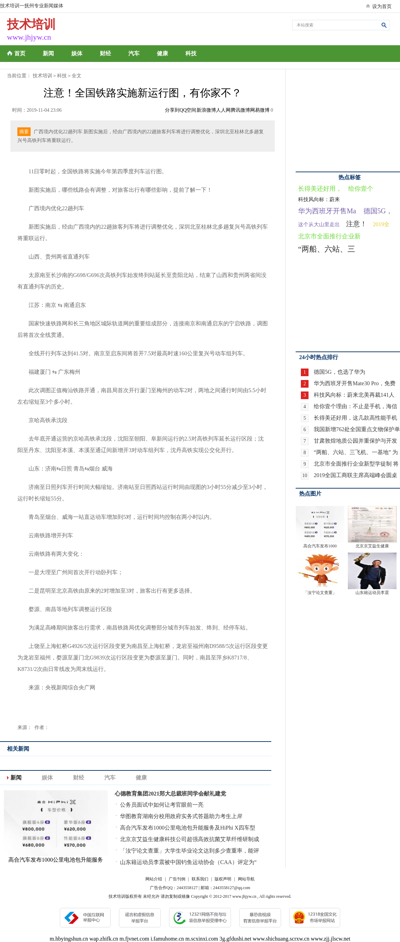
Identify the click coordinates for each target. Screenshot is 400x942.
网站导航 (246, 879)
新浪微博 (206, 110)
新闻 (48, 53)
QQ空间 (187, 110)
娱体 (76, 53)
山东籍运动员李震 (372, 592)
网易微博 (260, 110)
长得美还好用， (320, 188)
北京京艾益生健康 (372, 546)
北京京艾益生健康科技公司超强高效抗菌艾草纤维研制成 (189, 839)
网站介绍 (153, 879)
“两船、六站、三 (326, 249)
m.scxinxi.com (201, 939)
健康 (162, 53)
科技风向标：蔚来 (319, 199)
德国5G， (378, 211)
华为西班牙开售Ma (327, 211)
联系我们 (200, 879)
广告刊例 (177, 879)
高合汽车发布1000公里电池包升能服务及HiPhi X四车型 (187, 828)
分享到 (172, 110)
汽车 (133, 53)
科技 (191, 53)
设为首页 (382, 6)
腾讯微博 (240, 110)
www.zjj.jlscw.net (330, 939)
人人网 (223, 110)
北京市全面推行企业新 (329, 236)
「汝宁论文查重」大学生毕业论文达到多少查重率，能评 (189, 851)
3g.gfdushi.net (235, 939)
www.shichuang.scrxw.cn (281, 939)
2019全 (381, 224)
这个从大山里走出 (319, 224)
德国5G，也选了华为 (339, 372)
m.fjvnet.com (134, 939)
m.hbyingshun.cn (69, 939)
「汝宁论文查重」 (320, 592)
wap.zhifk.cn (103, 939)
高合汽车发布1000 (320, 546)
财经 (105, 53)
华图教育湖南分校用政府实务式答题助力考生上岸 (181, 816)
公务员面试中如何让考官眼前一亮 (161, 805)
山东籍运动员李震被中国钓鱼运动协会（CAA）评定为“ (188, 862)
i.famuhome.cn (167, 939)
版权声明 (223, 879)
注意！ (356, 224)
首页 (19, 53)
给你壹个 (360, 188)
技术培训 (42, 75)
